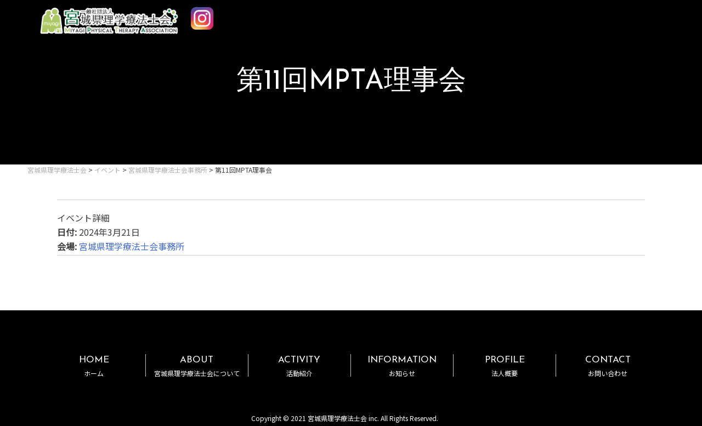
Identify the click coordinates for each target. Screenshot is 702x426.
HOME (94, 366)
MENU (662, 15)
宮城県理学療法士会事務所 (131, 246)
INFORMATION (402, 366)
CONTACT (607, 366)
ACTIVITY (299, 366)
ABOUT (197, 366)
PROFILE (505, 366)
